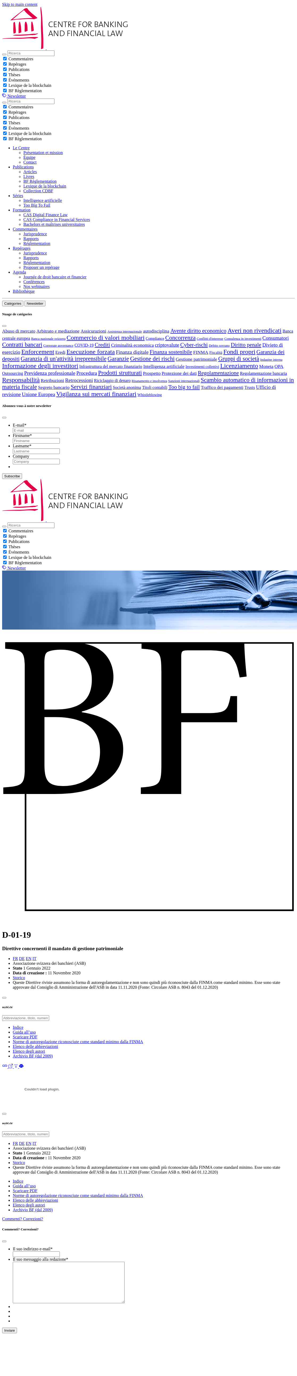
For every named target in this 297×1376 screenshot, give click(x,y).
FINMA (200, 352)
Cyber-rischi (194, 345)
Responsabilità (21, 379)
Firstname (22, 435)
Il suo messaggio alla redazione (40, 1259)
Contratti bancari (22, 344)
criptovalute (167, 345)
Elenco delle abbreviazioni (35, 1046)
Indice (18, 1027)
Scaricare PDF (25, 1037)
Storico (19, 977)
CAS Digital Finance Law (45, 215)
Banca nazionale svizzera (48, 339)
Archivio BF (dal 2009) (33, 1056)
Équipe (29, 157)
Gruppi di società (238, 358)
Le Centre (21, 148)
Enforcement (37, 351)
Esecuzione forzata (90, 351)
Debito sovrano (219, 345)
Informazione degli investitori (40, 365)
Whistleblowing (149, 395)
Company (21, 456)
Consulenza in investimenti (242, 339)
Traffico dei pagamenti (222, 387)
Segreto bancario (54, 387)
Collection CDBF (38, 191)
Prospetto (151, 373)
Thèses (14, 75)
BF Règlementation (25, 90)
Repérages (17, 64)
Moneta (266, 366)
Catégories (12, 303)
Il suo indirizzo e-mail (33, 1249)
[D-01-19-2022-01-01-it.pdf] (42, 1089)
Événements (19, 80)
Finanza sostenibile (171, 352)
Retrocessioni (79, 380)
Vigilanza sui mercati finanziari (96, 393)
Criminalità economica (132, 345)
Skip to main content (19, 4)
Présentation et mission (43, 152)
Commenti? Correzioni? (22, 1219)
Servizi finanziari (91, 387)
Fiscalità (215, 352)
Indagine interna (271, 360)
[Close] (4, 326)
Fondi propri (239, 351)
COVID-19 (84, 345)
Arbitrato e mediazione (57, 331)
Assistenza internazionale (124, 331)
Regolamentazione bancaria (263, 373)
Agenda (19, 272)
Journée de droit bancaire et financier (55, 277)
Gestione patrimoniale (196, 359)
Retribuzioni (52, 380)
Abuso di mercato (18, 331)
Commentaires (21, 59)
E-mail (20, 425)
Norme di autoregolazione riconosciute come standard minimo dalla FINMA (78, 1041)
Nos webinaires (36, 286)
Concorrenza (180, 337)
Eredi (60, 352)
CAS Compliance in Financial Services (56, 219)
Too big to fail (184, 387)
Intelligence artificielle (42, 200)
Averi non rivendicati (254, 330)
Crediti (102, 345)
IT (34, 958)
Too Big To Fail (36, 205)
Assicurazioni (93, 331)
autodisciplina (156, 331)
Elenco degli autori (29, 1051)
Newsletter (16, 96)
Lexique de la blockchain (30, 85)
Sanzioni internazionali (184, 381)
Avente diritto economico (198, 331)
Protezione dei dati (179, 373)
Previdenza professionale (49, 373)
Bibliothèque (24, 291)
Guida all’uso (24, 1032)
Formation (22, 210)
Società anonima (127, 387)
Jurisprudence (35, 234)
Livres (28, 176)
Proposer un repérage (41, 267)
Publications (19, 69)
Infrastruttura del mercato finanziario (110, 366)
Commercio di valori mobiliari (106, 337)
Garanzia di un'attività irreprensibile (64, 358)
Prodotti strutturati (120, 373)
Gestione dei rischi (152, 358)
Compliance (155, 338)
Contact (30, 162)
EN (28, 958)
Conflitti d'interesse (210, 339)
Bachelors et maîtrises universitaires (54, 224)
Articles (30, 171)
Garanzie (118, 358)
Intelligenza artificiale (163, 366)
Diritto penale (246, 345)
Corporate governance (58, 345)
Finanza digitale (132, 352)
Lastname (22, 446)
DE (22, 958)
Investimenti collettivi (202, 366)
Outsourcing (12, 373)
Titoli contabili (154, 387)
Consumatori (275, 338)
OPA (278, 366)
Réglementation (36, 243)
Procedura (86, 373)
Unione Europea (38, 394)
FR (15, 958)
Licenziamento (239, 365)
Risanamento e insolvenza (149, 381)
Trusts (249, 387)
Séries (18, 195)
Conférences (34, 281)
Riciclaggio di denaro (112, 380)
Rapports (31, 238)
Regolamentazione (218, 373)
